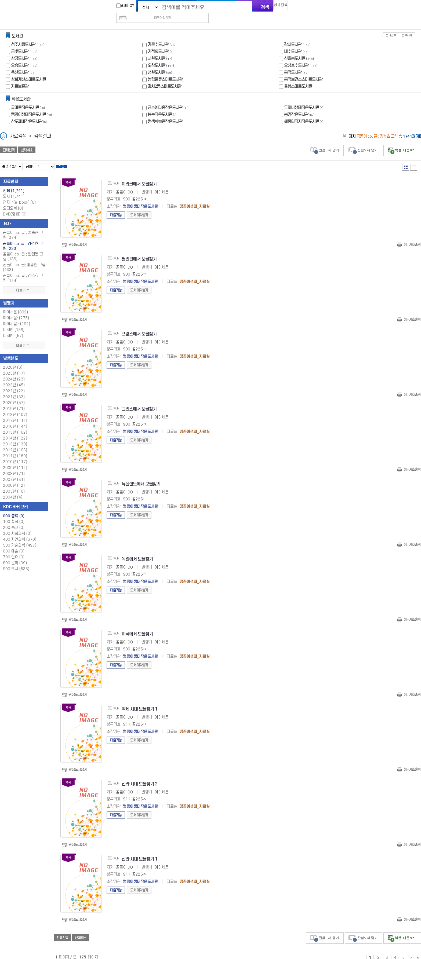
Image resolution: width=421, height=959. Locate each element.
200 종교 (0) (13, 520)
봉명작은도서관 (299, 105)
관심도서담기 (77, 237)
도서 (13, 189)
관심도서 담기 (325, 142)
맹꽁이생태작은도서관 (32, 105)
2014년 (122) (15, 431)
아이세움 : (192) (16, 317)
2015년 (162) (15, 425)
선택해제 (407, 26)
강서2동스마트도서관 (164, 77)
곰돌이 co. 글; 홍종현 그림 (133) (24, 260)
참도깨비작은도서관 (29, 112)
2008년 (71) (14, 466)
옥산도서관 (19, 63)
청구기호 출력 (412, 237)
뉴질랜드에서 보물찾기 (141, 477)
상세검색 (283, 7)
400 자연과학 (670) (19, 532)
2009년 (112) (15, 461)
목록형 (413, 158)
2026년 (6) (12, 360)
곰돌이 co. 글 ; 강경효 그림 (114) (23, 271)
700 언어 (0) (13, 550)
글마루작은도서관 (28, 98)
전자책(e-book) (19, 195)
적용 (65, 158)
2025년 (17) (14, 366)
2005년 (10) (14, 484)
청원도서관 (156, 63)
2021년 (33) (14, 390)
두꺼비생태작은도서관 (304, 98)
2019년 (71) (14, 402)
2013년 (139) (15, 437)
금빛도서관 (19, 42)
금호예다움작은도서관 (169, 98)
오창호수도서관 (296, 56)
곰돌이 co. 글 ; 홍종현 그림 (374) (23, 228)
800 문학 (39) (15, 556)
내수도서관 (293, 42)
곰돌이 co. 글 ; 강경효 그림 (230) (23, 239)
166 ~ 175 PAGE (418, 951)
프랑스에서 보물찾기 (139, 327)
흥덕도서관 (293, 63)
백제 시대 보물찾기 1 (139, 702)
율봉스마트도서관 (298, 77)
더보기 (24, 283)
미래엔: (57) (13, 329)
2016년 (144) (15, 419)
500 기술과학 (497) (19, 538)
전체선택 (391, 26)
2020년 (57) (14, 396)
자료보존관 (19, 77)
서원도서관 (156, 49)
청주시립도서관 (23, 35)
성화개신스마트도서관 (28, 70)
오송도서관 (19, 56)
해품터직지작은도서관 (304, 112)
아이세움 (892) (15, 305)
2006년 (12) (14, 478)
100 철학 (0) (13, 515)
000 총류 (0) (13, 509)
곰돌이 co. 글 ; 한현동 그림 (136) (23, 249)
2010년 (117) (15, 455)
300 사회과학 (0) (17, 526)
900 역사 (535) (16, 562)
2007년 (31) (14, 472)
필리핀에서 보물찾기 (139, 252)
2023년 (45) (14, 378)
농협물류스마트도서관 (165, 70)
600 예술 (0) (13, 544)
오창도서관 (156, 56)
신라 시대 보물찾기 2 (139, 777)
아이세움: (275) (16, 311)
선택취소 (27, 141)
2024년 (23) (14, 372)
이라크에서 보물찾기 (139, 177)
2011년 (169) (15, 449)
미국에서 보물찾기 (137, 627)
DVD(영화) (15, 207)
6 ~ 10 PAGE (411, 951)
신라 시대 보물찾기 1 (139, 852)
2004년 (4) (12, 490)
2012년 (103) (15, 443)
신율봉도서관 (294, 49)
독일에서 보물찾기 (137, 552)
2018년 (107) (15, 407)
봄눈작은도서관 (162, 105)
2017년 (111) (15, 413)
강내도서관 (293, 35)
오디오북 (13, 201)
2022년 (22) (14, 384)
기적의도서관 (158, 42)
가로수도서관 (158, 35)
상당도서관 (19, 49)
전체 (13, 183)
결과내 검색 (123, 5)
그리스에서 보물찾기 (139, 402)
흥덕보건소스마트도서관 (303, 70)
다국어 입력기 (301, 7)
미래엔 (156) (13, 323)
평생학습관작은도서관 (165, 112)
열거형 (405, 158)
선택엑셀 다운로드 (402, 142)
